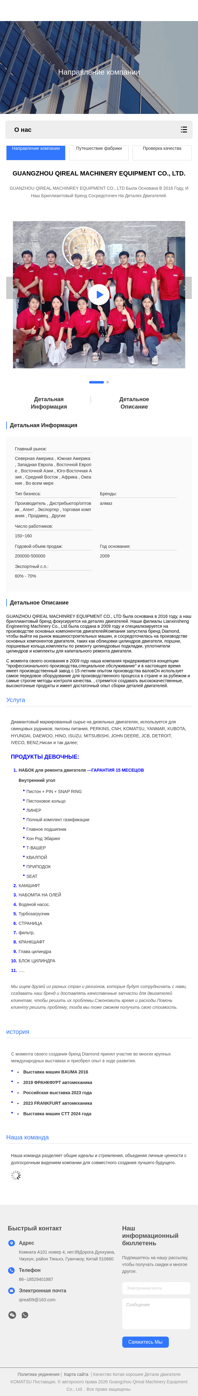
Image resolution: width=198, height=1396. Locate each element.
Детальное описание (134, 403)
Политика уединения (39, 1374)
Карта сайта (76, 1374)
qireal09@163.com (37, 1299)
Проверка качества (162, 148)
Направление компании (36, 148)
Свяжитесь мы (145, 1342)
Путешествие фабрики (99, 148)
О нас (22, 129)
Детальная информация (49, 403)
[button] (96, 382)
